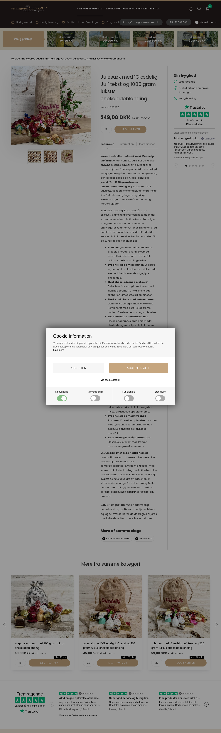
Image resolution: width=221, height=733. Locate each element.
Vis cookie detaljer (110, 380)
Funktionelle (128, 395)
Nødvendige (61, 395)
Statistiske (160, 395)
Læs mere (58, 350)
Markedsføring (95, 395)
